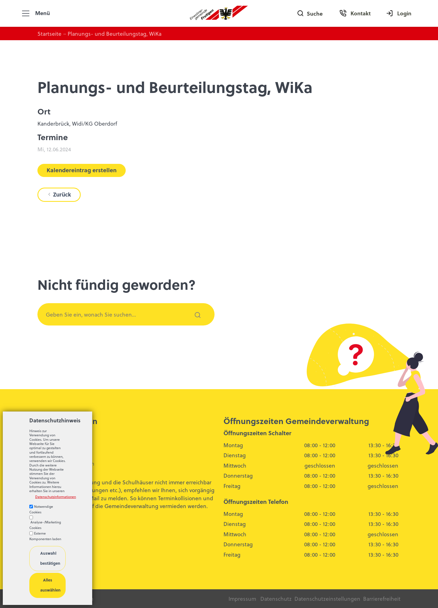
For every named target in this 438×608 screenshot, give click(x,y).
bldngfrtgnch (68, 463)
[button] (25, 13)
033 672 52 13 (58, 454)
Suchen (194, 322)
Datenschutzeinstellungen (326, 598)
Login (404, 13)
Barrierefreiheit (382, 598)
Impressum (242, 598)
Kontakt (361, 13)
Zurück (62, 194)
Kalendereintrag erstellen (81, 170)
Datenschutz (276, 598)
